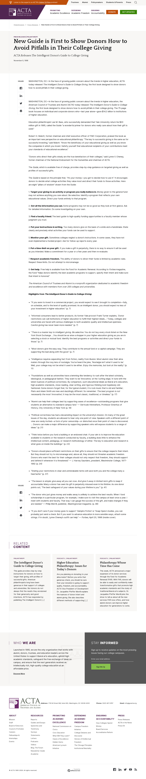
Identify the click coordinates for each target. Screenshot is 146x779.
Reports (34, 720)
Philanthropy (19, 558)
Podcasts (61, 558)
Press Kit (121, 726)
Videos (33, 745)
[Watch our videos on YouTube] (130, 769)
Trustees (75, 2)
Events (11, 742)
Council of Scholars (16, 729)
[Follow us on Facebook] (114, 769)
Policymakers (97, 2)
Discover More (19, 674)
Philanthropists (19, 25)
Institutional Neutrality (82, 749)
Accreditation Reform (104, 733)
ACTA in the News (125, 723)
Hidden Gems (58, 742)
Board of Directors (16, 726)
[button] (60, 12)
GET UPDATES (128, 12)
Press (128, 2)
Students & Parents (114, 2)
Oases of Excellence (60, 739)
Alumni (85, 2)
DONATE (112, 12)
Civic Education (59, 733)
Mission (12, 720)
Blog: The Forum (37, 748)
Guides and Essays (38, 723)
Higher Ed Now (45, 2)
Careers (12, 732)
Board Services (102, 729)
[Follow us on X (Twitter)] (125, 769)
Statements (35, 735)
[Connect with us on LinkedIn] (120, 769)
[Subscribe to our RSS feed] (135, 769)
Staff (11, 723)
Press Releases (32, 25)
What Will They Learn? (61, 736)
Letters (34, 739)
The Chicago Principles (83, 745)
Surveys (34, 732)
